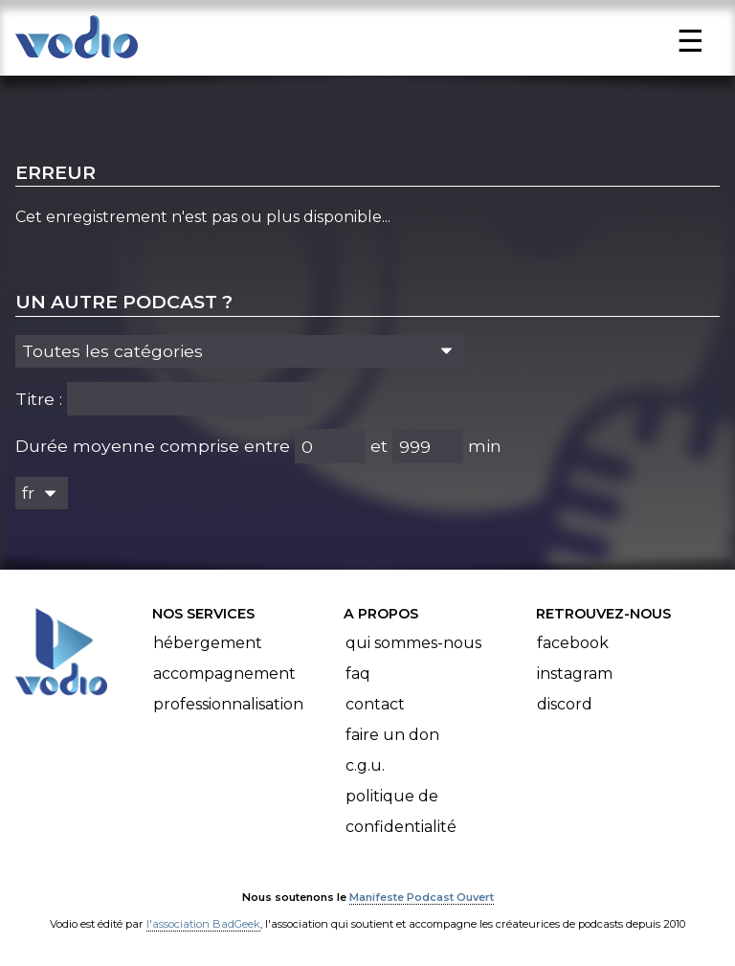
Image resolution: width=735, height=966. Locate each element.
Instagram (574, 673)
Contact (375, 704)
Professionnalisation (228, 704)
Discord (564, 704)
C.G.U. (365, 765)
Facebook (573, 643)
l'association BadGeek (203, 924)
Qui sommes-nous (413, 643)
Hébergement (207, 643)
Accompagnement (224, 673)
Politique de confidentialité (401, 811)
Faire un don (392, 735)
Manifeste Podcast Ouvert (421, 897)
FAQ (357, 673)
